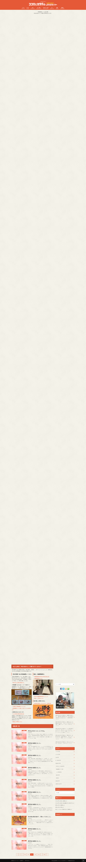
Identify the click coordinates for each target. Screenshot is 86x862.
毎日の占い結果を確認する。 (19, 682)
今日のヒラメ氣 (45, 8)
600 (44, 854)
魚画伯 (62, 8)
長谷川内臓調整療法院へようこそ (41, 696)
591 (28, 854)
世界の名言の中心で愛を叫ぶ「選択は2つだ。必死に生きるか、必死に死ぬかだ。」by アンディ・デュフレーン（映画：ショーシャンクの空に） (64, 736)
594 (38, 854)
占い (52, 8)
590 (25, 854)
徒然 (58, 774)
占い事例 (59, 771)
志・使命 (38, 8)
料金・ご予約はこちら (38, 697)
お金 (33, 8)
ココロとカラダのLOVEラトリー (62, 860)
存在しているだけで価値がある (61, 808)
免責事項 (21, 860)
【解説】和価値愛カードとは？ (19, 706)
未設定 (58, 780)
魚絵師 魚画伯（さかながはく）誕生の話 (42, 702)
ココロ (23, 8)
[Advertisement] (65, 672)
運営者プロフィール (14, 860)
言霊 (57, 777)
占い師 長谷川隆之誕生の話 (18, 713)
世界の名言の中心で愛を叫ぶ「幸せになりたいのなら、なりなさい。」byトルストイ (64, 742)
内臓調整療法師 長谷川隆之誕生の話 (41, 676)
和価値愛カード (59, 768)
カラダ (28, 8)
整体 (57, 8)
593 (35, 854)
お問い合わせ (27, 860)
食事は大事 (57, 804)
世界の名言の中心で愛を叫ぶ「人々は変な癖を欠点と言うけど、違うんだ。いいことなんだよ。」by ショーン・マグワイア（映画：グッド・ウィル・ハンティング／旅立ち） (64, 730)
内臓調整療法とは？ (38, 678)
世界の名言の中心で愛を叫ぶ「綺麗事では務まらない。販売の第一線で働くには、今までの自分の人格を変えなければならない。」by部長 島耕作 (64, 716)
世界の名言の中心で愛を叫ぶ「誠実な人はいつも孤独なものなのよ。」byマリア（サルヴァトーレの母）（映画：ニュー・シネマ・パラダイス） (64, 723)
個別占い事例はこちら (17, 721)
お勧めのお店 (58, 783)
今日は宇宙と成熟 (58, 800)
